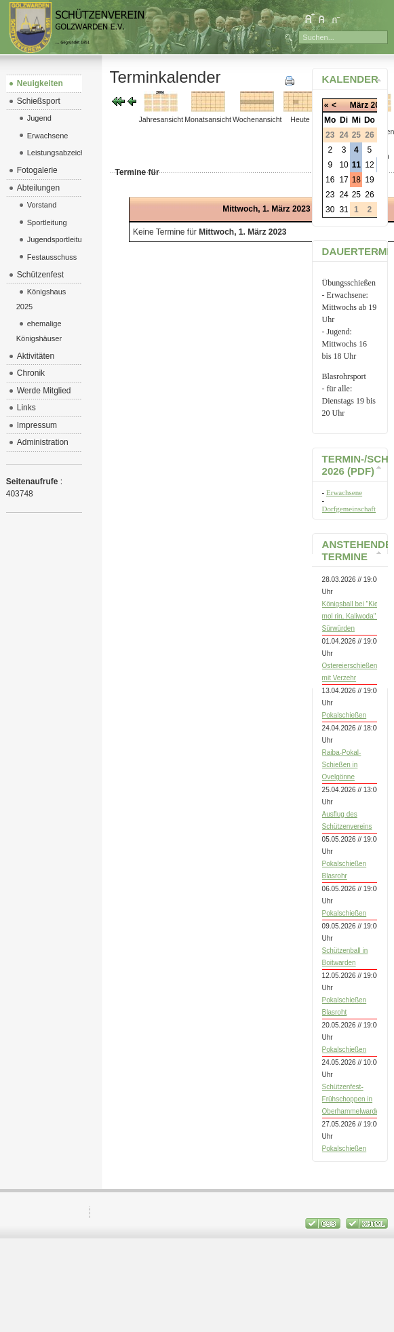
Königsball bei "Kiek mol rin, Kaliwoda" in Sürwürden (352, 616)
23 (330, 194)
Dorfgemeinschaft (349, 509)
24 (343, 194)
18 (356, 179)
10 (343, 165)
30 (330, 209)
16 (330, 179)
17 (343, 179)
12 (369, 165)
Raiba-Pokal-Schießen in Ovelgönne (341, 765)
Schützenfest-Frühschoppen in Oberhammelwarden (353, 1099)
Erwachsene (344, 492)
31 (343, 209)
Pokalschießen (344, 715)
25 (356, 194)
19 (369, 179)
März (359, 105)
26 (369, 194)
